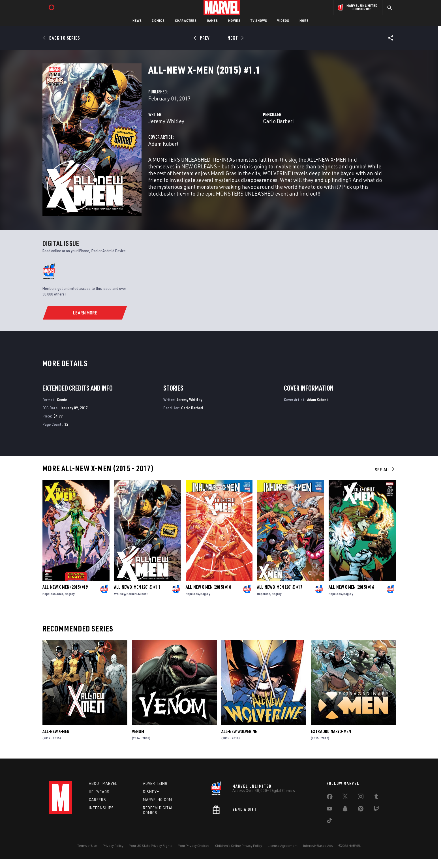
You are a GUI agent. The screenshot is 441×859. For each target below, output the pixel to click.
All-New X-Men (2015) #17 (279, 587)
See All (385, 469)
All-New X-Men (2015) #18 (208, 587)
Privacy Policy (113, 845)
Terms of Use (87, 845)
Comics (158, 20)
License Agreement (282, 845)
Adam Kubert (163, 143)
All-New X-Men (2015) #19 (65, 587)
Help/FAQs (99, 791)
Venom (138, 731)
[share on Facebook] (330, 798)
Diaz (60, 594)
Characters (186, 20)
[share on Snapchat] (345, 810)
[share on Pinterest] (360, 810)
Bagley (69, 594)
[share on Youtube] (329, 810)
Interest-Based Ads (318, 845)
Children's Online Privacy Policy (238, 845)
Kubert (143, 594)
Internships (101, 808)
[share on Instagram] (360, 797)
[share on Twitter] (345, 797)
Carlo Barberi (278, 121)
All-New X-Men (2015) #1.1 (137, 587)
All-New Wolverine (239, 731)
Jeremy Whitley (166, 121)
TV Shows (259, 20)
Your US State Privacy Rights (150, 845)
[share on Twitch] (376, 810)
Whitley (119, 594)
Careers (97, 799)
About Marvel (103, 783)
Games (212, 20)
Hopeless (49, 594)
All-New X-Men (55, 731)
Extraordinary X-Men (331, 731)
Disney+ (151, 791)
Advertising (155, 783)
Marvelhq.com (157, 799)
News (137, 20)
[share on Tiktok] (329, 821)
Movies (234, 20)
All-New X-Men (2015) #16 (351, 587)
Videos (283, 20)
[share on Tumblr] (376, 797)
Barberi (132, 594)
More (304, 20)
